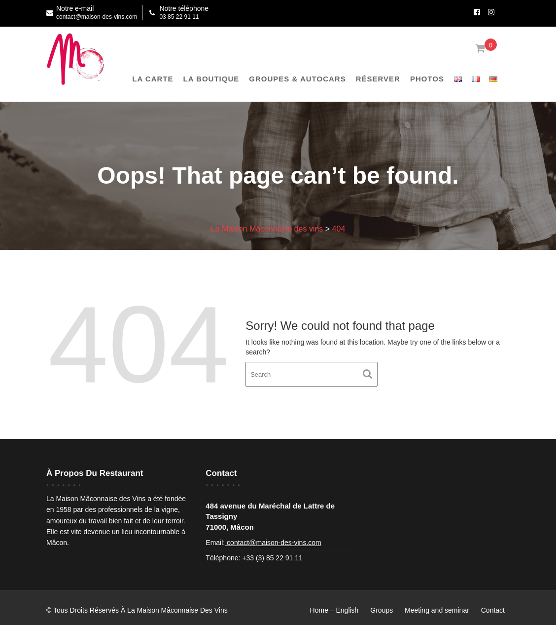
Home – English (334, 610)
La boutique (211, 79)
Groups (381, 610)
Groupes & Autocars (297, 79)
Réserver (378, 79)
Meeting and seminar (437, 610)
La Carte (152, 79)
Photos (427, 79)
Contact (493, 610)
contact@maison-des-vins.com (273, 543)
